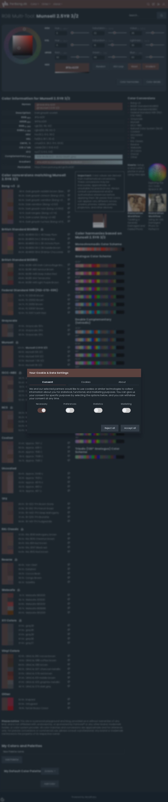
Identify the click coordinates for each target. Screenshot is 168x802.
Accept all (130, 428)
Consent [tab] (47, 382)
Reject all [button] (110, 428)
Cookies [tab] (85, 382)
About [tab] (122, 382)
